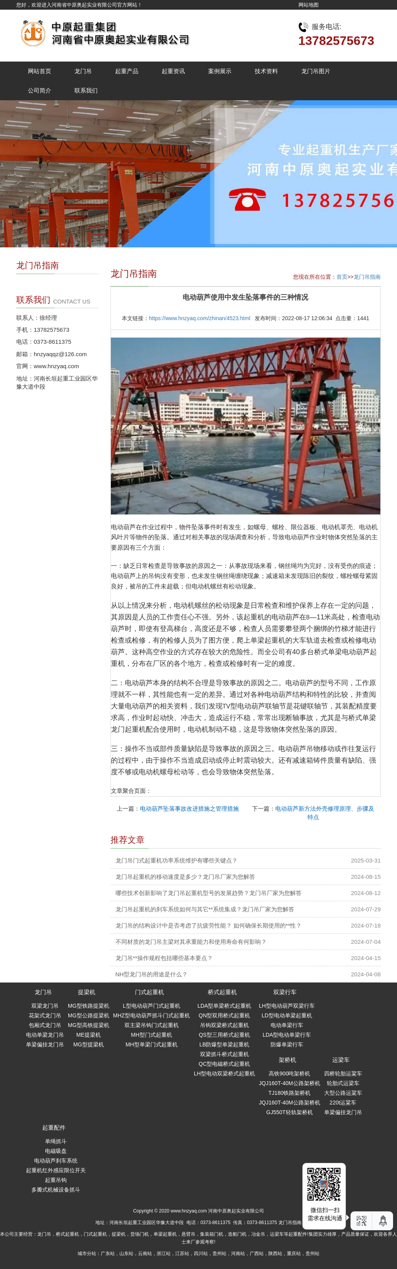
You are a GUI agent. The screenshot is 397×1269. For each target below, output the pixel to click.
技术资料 (266, 71)
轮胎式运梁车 (343, 1083)
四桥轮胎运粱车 (343, 1073)
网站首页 (39, 71)
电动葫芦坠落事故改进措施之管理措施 (189, 808)
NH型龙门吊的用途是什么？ (152, 974)
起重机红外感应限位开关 (56, 1170)
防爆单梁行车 (287, 1044)
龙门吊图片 (315, 71)
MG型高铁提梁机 (88, 1025)
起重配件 (54, 1127)
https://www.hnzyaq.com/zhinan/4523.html (199, 318)
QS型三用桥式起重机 (224, 1035)
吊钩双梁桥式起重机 (224, 1025)
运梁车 (341, 1059)
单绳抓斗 (56, 1141)
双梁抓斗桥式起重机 (224, 1054)
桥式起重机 (222, 992)
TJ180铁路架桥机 (289, 1093)
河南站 (238, 1253)
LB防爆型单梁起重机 (224, 1044)
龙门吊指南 (367, 277)
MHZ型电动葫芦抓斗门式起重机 (151, 1015)
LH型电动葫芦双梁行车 (287, 1006)
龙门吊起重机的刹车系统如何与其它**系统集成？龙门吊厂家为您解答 (205, 909)
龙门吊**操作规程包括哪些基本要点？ (164, 958)
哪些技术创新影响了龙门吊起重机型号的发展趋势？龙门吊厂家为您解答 (209, 893)
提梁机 (86, 992)
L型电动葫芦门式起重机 (151, 1006)
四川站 (201, 1253)
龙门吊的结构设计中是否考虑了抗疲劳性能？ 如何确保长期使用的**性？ (209, 925)
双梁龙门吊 (45, 1006)
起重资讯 (173, 71)
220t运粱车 (343, 1102)
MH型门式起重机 (151, 1035)
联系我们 (86, 90)
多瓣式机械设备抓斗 (55, 1190)
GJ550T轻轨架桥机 (289, 1112)
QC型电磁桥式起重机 (224, 1064)
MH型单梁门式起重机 (152, 1044)
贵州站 (219, 1253)
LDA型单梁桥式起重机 (224, 1006)
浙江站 (164, 1253)
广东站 (108, 1253)
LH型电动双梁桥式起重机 (224, 1073)
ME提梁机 (88, 1035)
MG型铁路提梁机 (88, 1006)
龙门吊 (83, 71)
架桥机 (287, 1059)
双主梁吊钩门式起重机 (151, 1025)
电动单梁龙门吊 (45, 1035)
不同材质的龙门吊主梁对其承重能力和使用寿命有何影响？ (191, 941)
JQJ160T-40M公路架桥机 (289, 1083)
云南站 (145, 1253)
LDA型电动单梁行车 (286, 1035)
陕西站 (275, 1253)
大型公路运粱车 (343, 1093)
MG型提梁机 (88, 1044)
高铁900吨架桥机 (289, 1073)
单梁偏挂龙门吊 (45, 1044)
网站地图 (309, 5)
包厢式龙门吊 (45, 1025)
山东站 (126, 1253)
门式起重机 (149, 992)
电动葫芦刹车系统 (56, 1161)
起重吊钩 (56, 1180)
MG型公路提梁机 (88, 1015)
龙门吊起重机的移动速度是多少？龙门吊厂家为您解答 (185, 876)
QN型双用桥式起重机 (224, 1015)
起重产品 (126, 71)
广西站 (257, 1253)
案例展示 (219, 71)
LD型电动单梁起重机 (287, 1015)
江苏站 (182, 1253)
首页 (342, 277)
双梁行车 (285, 992)
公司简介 (39, 90)
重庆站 (294, 1253)
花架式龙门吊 (45, 1015)
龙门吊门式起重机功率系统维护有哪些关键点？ (177, 860)
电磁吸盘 (56, 1151)
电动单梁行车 (287, 1025)
